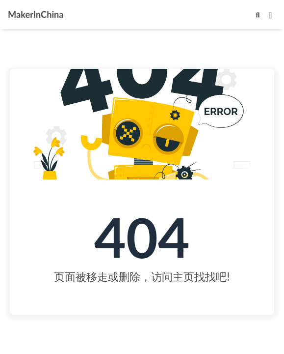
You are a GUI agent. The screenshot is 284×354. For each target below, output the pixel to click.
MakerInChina (36, 13)
